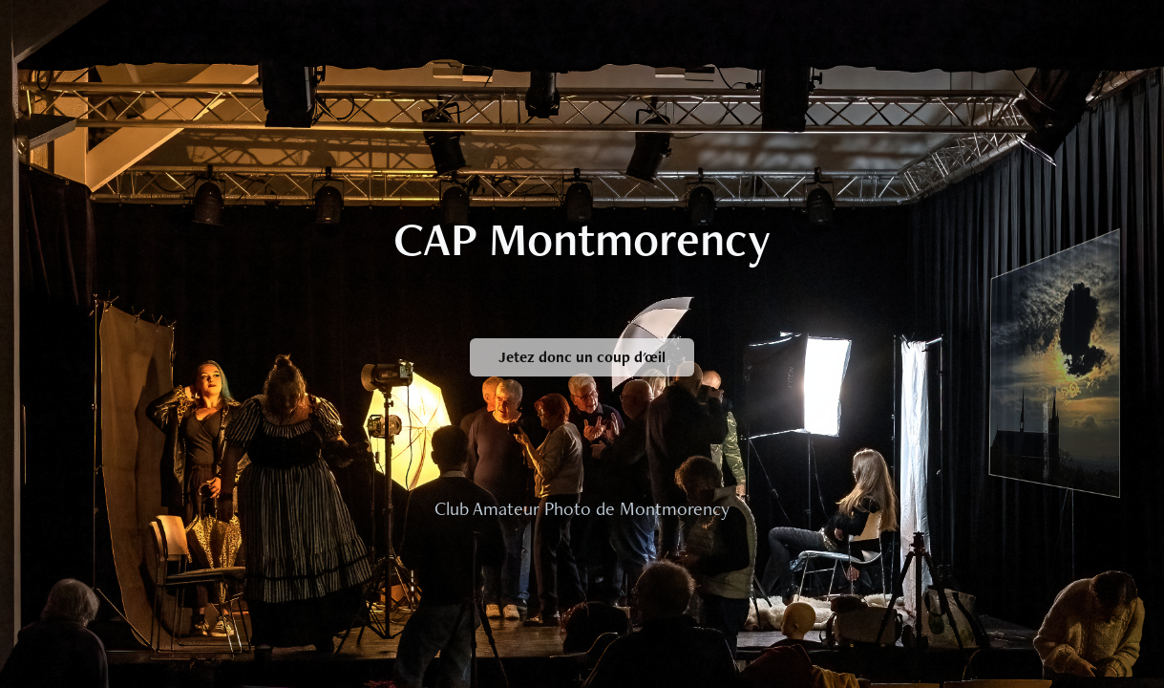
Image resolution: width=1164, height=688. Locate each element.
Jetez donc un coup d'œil (582, 357)
